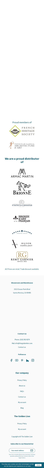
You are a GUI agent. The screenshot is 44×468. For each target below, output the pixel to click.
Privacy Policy (22, 380)
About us (22, 386)
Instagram (32, 360)
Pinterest (22, 360)
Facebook (11, 360)
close (38, 465)
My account (22, 402)
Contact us (22, 347)
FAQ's (22, 391)
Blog (22, 408)
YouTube (16, 360)
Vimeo (27, 360)
